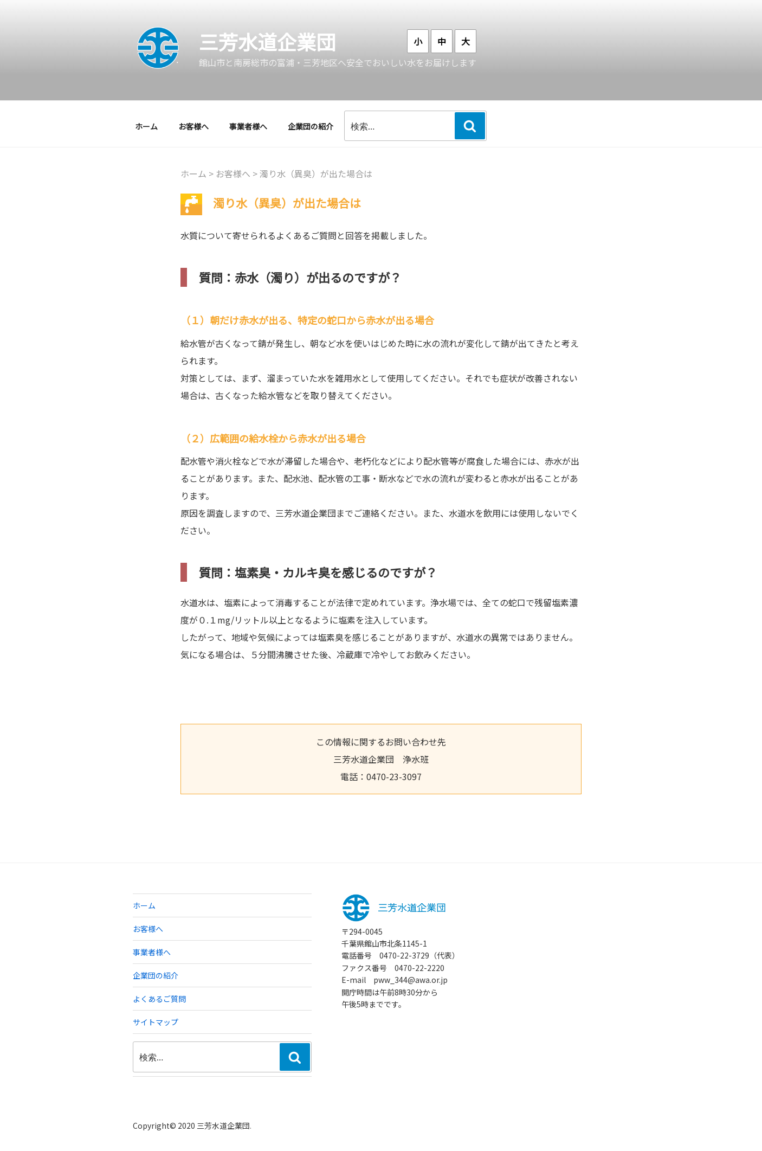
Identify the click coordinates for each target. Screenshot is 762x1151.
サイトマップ (155, 1022)
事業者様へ (248, 126)
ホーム (146, 126)
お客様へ (193, 126)
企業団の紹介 (310, 126)
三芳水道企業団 (267, 41)
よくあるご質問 (159, 998)
